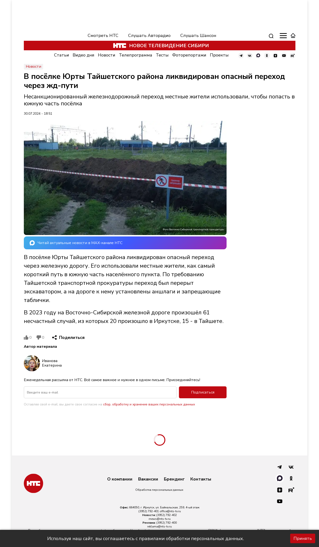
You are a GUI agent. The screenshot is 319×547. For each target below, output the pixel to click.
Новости (106, 55)
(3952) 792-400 (166, 523)
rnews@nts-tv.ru (160, 519)
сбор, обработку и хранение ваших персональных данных (149, 404)
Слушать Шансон (198, 35)
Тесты (162, 55)
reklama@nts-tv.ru (159, 526)
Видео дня (83, 55)
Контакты (200, 479)
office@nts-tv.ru (170, 511)
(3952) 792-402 (166, 515)
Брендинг (174, 479)
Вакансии (148, 479)
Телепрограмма (135, 55)
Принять (303, 538)
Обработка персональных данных (159, 489)
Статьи (61, 55)
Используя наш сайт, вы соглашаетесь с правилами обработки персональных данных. (145, 538)
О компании (119, 479)
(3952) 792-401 (148, 511)
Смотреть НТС (103, 35)
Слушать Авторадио (149, 35)
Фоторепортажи (189, 55)
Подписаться (202, 392)
